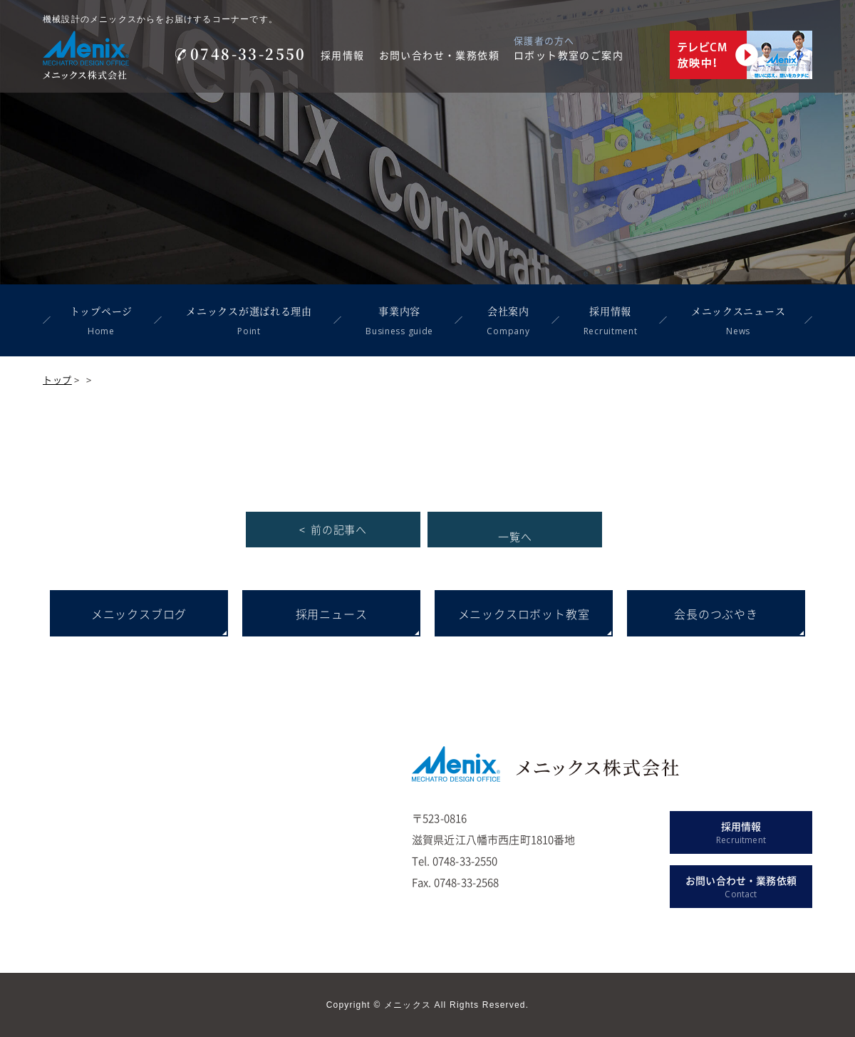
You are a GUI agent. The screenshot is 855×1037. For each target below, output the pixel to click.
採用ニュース (332, 613)
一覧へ (515, 537)
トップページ (101, 322)
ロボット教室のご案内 (568, 55)
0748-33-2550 (240, 53)
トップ (57, 379)
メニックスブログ (139, 613)
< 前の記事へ (333, 529)
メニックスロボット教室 (524, 613)
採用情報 (343, 55)
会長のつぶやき (716, 613)
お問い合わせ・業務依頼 (439, 55)
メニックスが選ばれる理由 (248, 322)
